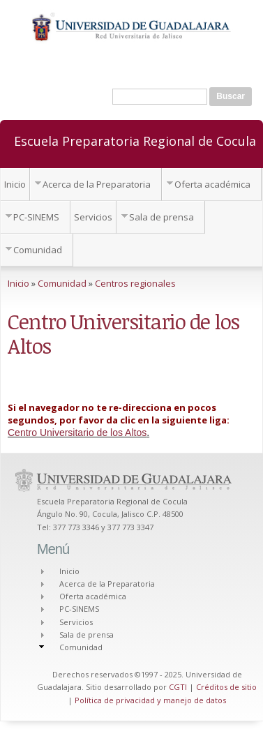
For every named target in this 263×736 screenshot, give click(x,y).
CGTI (178, 687)
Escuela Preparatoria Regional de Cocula (135, 140)
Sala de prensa (161, 217)
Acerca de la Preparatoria (97, 184)
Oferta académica (212, 184)
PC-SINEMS (36, 217)
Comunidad (37, 249)
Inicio (15, 184)
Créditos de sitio (226, 687)
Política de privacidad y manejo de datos (150, 700)
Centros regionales (135, 283)
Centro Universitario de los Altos (77, 432)
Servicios (93, 217)
